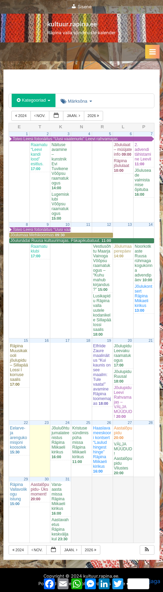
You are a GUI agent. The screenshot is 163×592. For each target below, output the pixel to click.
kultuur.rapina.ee (72, 24)
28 (151, 423)
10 (67, 224)
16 (47, 340)
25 (88, 423)
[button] (147, 550)
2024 (21, 116)
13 (130, 224)
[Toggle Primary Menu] (152, 52)
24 (67, 423)
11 (88, 224)
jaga (143, 583)
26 (109, 423)
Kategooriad (33, 100)
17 (67, 340)
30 (47, 479)
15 (26, 340)
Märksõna (76, 101)
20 (130, 340)
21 (151, 340)
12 (109, 224)
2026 (94, 116)
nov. (40, 116)
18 (88, 340)
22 (26, 423)
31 (67, 479)
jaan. (74, 116)
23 (47, 423)
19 (109, 340)
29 (26, 479)
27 (130, 423)
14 (151, 224)
